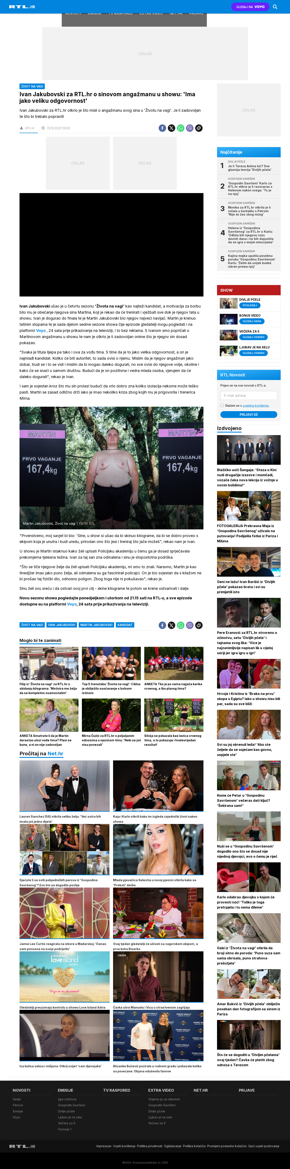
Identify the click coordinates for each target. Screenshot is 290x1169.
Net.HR (176, 7)
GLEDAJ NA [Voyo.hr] (250, 7)
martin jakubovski (96, 625)
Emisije (94, 7)
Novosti (73, 7)
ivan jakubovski (61, 625)
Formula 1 (64, 1129)
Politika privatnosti (149, 1145)
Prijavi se (249, 414)
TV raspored (120, 7)
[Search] (275, 6)
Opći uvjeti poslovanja (263, 1145)
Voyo (16, 1117)
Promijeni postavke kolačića (227, 1145)
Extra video (151, 7)
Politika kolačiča (194, 1145)
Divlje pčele (66, 1111)
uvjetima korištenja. (256, 405)
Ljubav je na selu (70, 1117)
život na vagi (32, 625)
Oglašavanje (172, 1145)
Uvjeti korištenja (124, 1145)
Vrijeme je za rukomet (164, 1100)
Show (227, 290)
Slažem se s (247, 405)
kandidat (125, 625)
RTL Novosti (233, 374)
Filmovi (18, 1105)
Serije (17, 1100)
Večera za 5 (66, 1123)
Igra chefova (67, 1100)
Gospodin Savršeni (71, 1105)
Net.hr (55, 754)
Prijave (196, 7)
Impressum (104, 1145)
